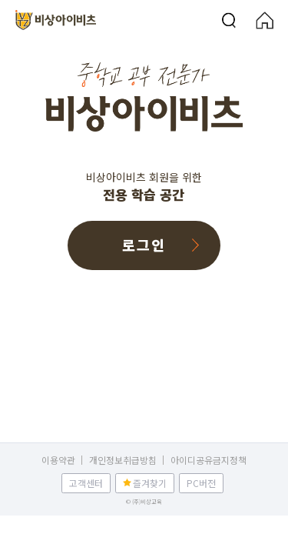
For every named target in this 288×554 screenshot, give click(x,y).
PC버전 (201, 482)
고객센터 (86, 482)
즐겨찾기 (150, 482)
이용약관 (58, 460)
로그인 (144, 245)
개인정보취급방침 (123, 460)
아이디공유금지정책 (208, 460)
